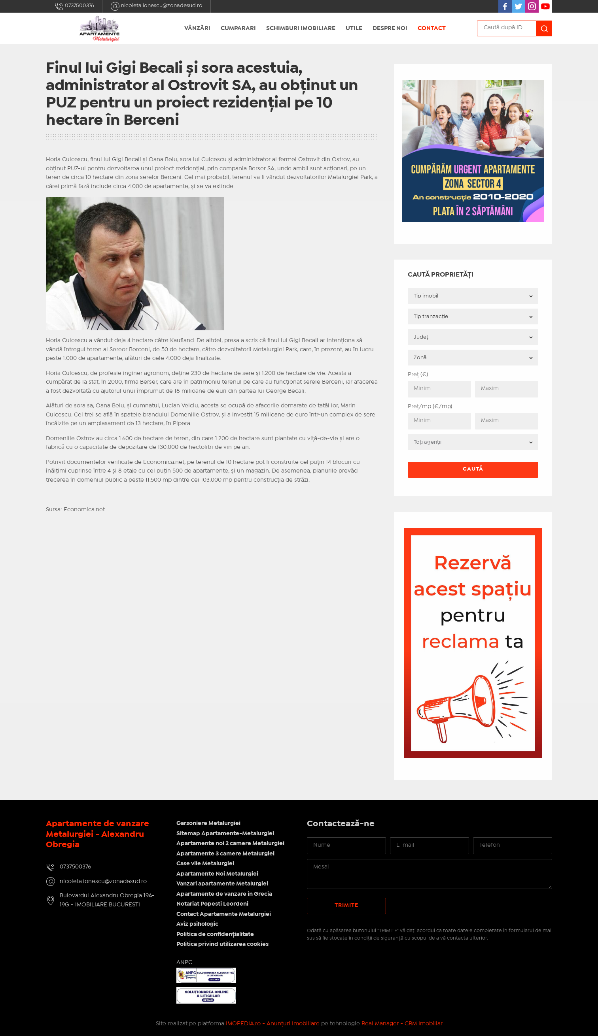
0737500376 (74, 6)
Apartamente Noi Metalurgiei (217, 874)
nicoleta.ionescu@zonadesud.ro (156, 6)
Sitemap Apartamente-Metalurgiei (225, 833)
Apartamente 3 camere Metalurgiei (225, 853)
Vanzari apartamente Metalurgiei (222, 884)
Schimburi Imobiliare (300, 28)
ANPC (184, 962)
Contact (432, 28)
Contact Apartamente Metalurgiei (223, 914)
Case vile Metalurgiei (205, 863)
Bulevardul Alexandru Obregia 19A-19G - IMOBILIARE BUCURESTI (107, 900)
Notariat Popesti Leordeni (212, 904)
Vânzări (197, 28)
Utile (354, 28)
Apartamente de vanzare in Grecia (224, 894)
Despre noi (390, 28)
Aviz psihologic (197, 924)
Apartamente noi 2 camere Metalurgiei (230, 843)
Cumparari (238, 28)
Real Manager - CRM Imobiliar (402, 1023)
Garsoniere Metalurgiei (208, 823)
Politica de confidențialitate (215, 934)
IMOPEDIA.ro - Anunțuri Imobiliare (273, 1023)
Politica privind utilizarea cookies (222, 944)
